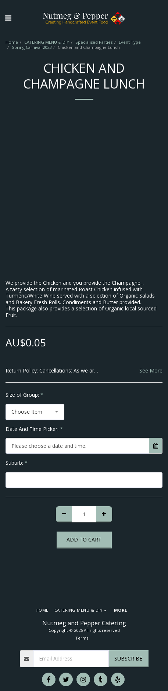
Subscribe (128, 658)
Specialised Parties (93, 42)
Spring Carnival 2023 (31, 47)
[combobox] (35, 412)
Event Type (130, 42)
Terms (81, 638)
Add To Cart (84, 539)
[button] (8, 17)
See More (150, 370)
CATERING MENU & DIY (46, 42)
